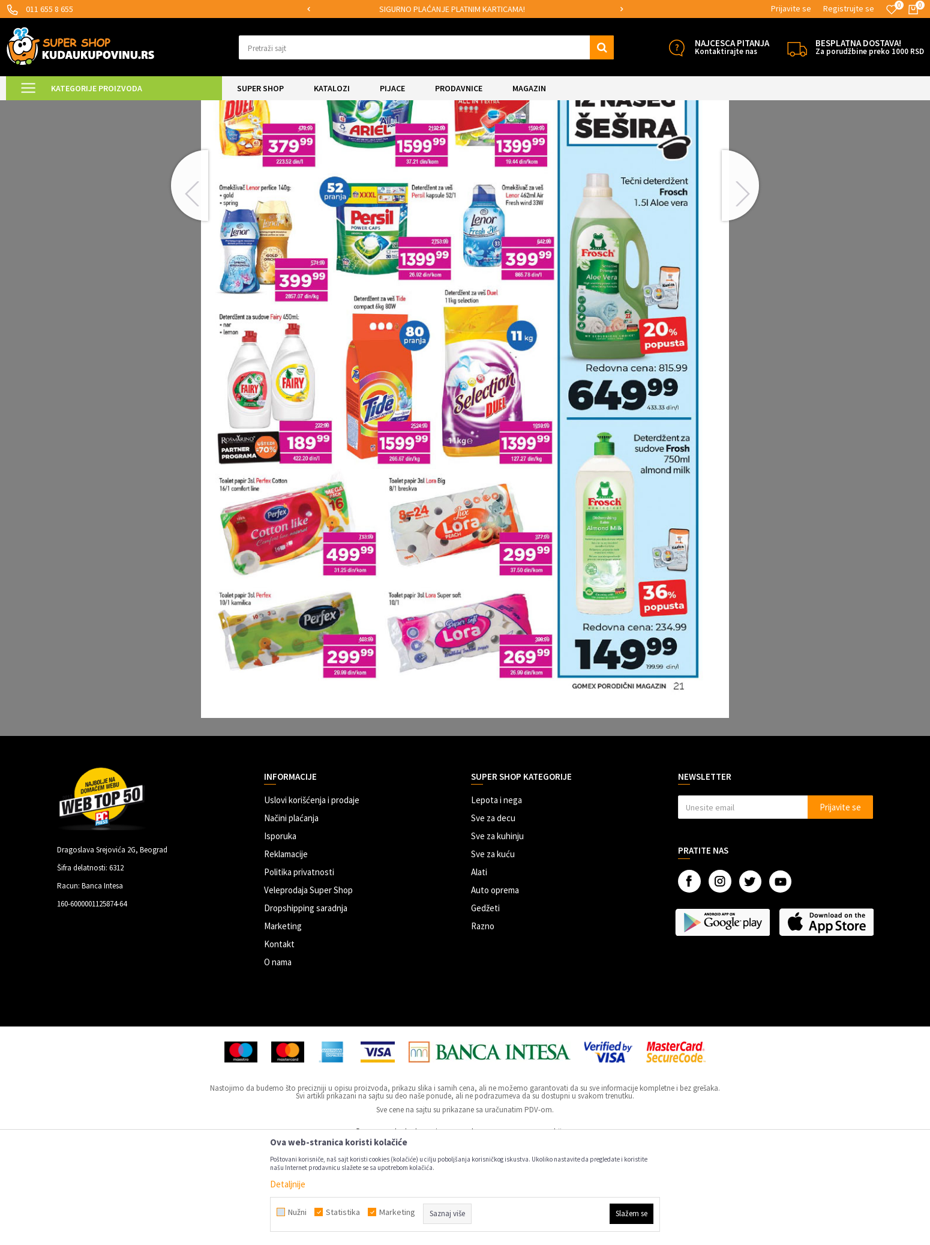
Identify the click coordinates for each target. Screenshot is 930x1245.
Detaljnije (287, 1184)
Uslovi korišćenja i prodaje (311, 900)
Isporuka (280, 936)
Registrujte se (848, 8)
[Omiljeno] (891, 9)
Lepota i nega (496, 900)
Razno (482, 1026)
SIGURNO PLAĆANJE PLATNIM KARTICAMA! (464, 9)
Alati (479, 972)
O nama (278, 1062)
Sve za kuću (493, 954)
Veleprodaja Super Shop (308, 990)
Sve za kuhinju (497, 936)
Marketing (283, 1026)
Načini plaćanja (291, 918)
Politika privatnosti (299, 972)
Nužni (297, 1212)
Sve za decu (493, 918)
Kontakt (279, 1044)
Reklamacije (286, 954)
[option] (465, 9)
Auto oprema (495, 990)
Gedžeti (485, 1008)
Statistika (343, 1212)
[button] (426, 47)
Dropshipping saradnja (305, 1008)
